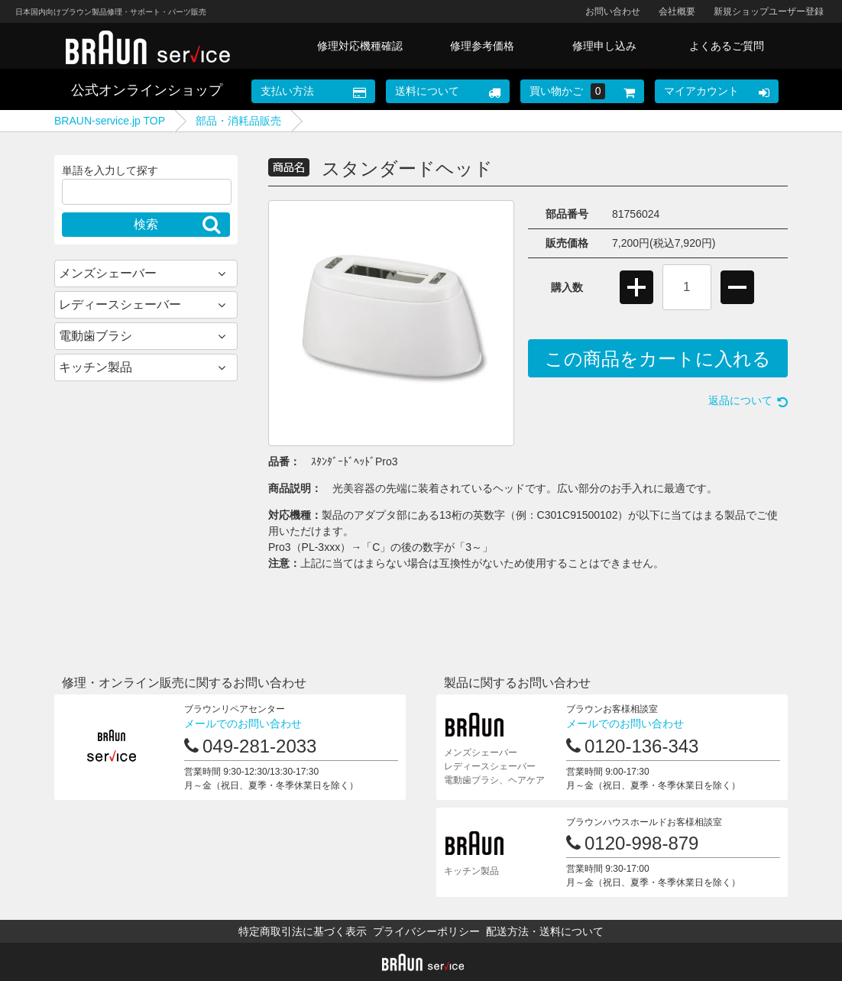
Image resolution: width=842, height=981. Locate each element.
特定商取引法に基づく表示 (302, 931)
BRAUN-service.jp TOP (109, 121)
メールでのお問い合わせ (243, 723)
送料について (427, 91)
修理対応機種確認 (360, 46)
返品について (740, 400)
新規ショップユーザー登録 (769, 11)
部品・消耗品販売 (238, 121)
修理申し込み (604, 46)
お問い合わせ (612, 11)
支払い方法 (287, 91)
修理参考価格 (482, 46)
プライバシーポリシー (426, 931)
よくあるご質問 (726, 46)
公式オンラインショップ (146, 90)
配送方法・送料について (545, 931)
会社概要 (677, 11)
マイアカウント (701, 91)
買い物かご (567, 91)
